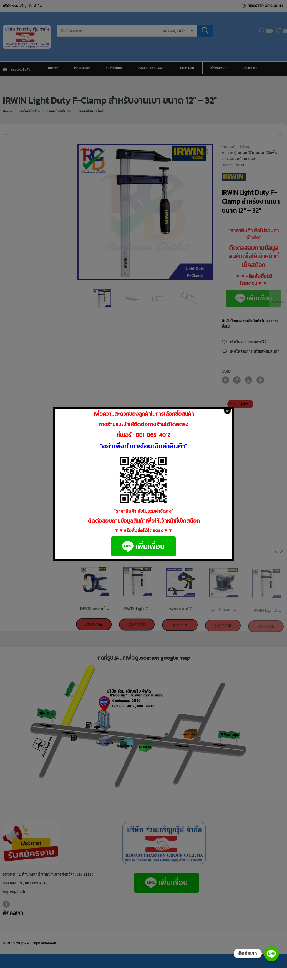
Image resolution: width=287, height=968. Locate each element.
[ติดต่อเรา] (271, 953)
